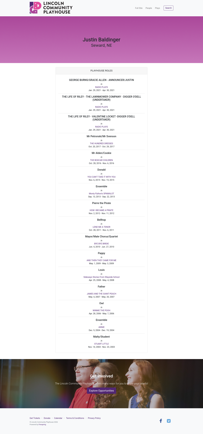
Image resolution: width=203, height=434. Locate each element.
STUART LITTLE (101, 344)
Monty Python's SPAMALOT (101, 193)
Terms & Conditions (75, 418)
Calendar (58, 418)
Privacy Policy (94, 418)
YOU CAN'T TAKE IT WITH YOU (102, 177)
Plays (157, 8)
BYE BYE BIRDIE (101, 243)
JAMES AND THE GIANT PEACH (101, 294)
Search (168, 8)
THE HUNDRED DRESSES (101, 143)
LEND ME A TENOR (101, 227)
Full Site (138, 8)
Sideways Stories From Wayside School (102, 277)
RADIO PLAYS (101, 87)
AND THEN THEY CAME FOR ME (101, 260)
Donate (47, 418)
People (149, 8)
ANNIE (102, 327)
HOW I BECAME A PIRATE (101, 210)
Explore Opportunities (101, 390)
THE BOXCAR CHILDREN (101, 160)
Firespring (42, 424)
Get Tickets (35, 418)
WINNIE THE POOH (101, 310)
